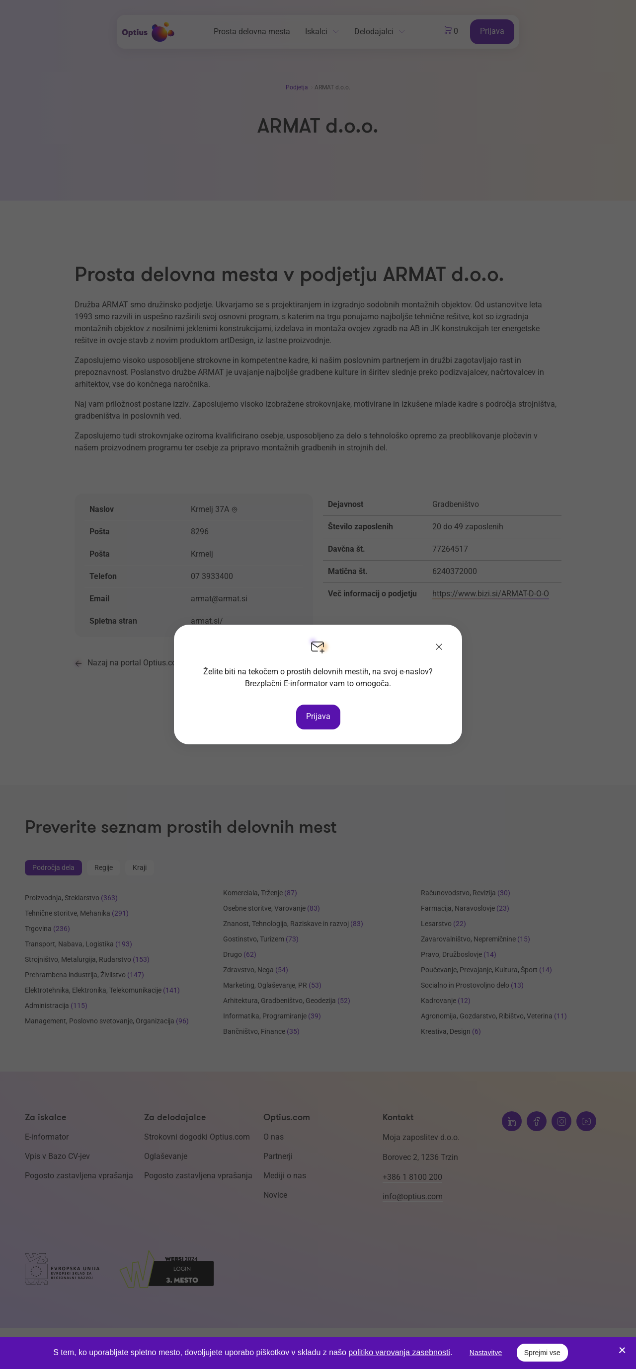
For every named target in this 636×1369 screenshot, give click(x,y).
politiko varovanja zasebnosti (399, 1352)
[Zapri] (439, 647)
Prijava (318, 716)
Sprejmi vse (542, 1353)
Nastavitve (486, 1353)
